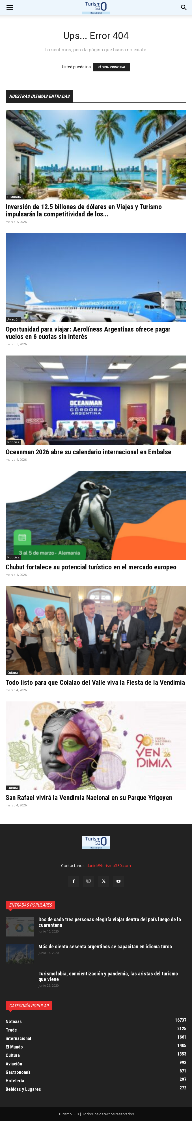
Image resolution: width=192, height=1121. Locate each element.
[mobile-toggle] (10, 7)
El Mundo (14, 197)
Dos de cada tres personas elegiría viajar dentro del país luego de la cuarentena (109, 922)
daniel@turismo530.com (109, 865)
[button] (184, 7)
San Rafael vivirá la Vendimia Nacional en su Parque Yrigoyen (89, 798)
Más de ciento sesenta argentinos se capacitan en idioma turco (105, 946)
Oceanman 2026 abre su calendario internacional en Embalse (88, 452)
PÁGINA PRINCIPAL (112, 67)
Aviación (13, 319)
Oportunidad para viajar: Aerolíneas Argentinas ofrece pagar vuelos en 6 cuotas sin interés (88, 333)
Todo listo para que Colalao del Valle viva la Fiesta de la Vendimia (95, 682)
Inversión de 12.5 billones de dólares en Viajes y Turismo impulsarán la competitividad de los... (84, 210)
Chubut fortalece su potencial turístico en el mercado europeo (91, 567)
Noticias (13, 442)
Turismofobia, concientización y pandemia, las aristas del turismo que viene (108, 976)
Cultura (12, 673)
